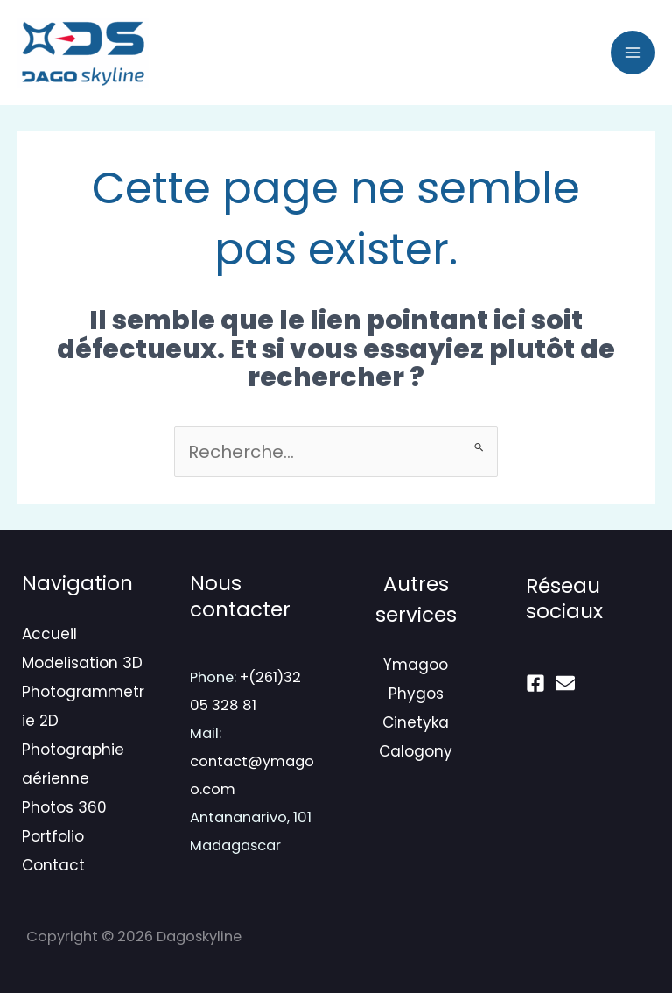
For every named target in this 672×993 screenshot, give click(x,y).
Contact (53, 865)
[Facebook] (535, 683)
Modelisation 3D (82, 662)
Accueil (49, 633)
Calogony (415, 751)
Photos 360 (64, 807)
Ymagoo (415, 664)
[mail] (565, 683)
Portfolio (53, 836)
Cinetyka (415, 722)
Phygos (416, 693)
